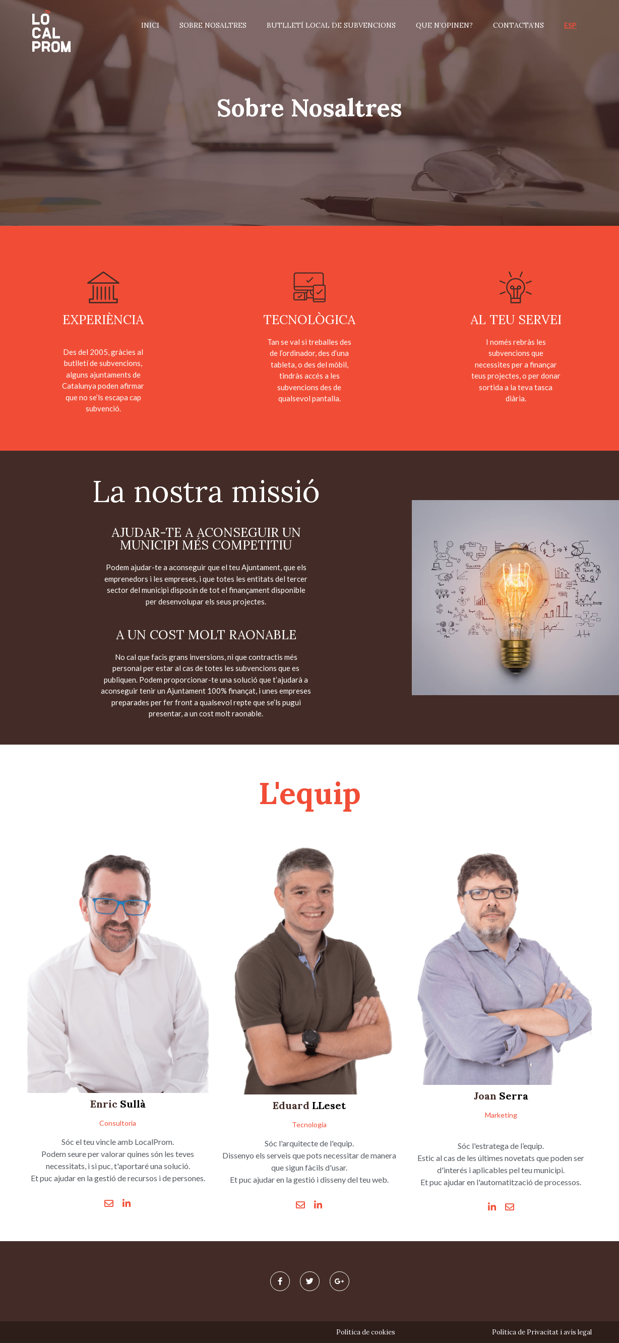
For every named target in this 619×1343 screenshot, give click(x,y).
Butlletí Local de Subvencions (331, 25)
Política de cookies (365, 1332)
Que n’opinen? (444, 25)
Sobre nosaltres (212, 25)
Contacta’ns (518, 25)
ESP (570, 25)
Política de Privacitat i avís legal (542, 1332)
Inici (150, 25)
